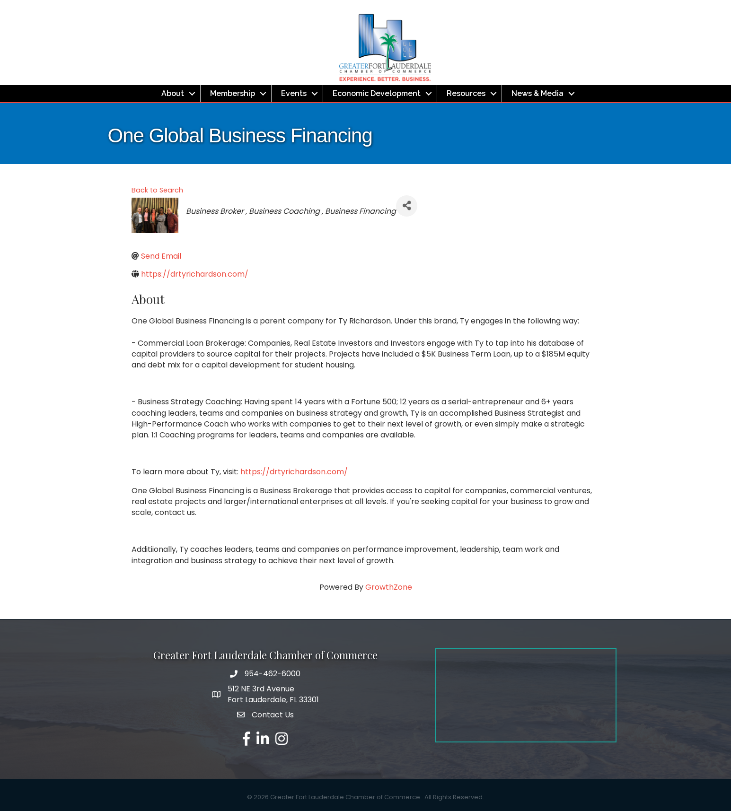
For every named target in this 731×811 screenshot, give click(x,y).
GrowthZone (388, 587)
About (172, 93)
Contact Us (273, 714)
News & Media (537, 93)
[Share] (406, 206)
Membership (232, 93)
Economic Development (377, 93)
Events (294, 93)
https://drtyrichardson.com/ (294, 471)
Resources (466, 93)
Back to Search (157, 190)
